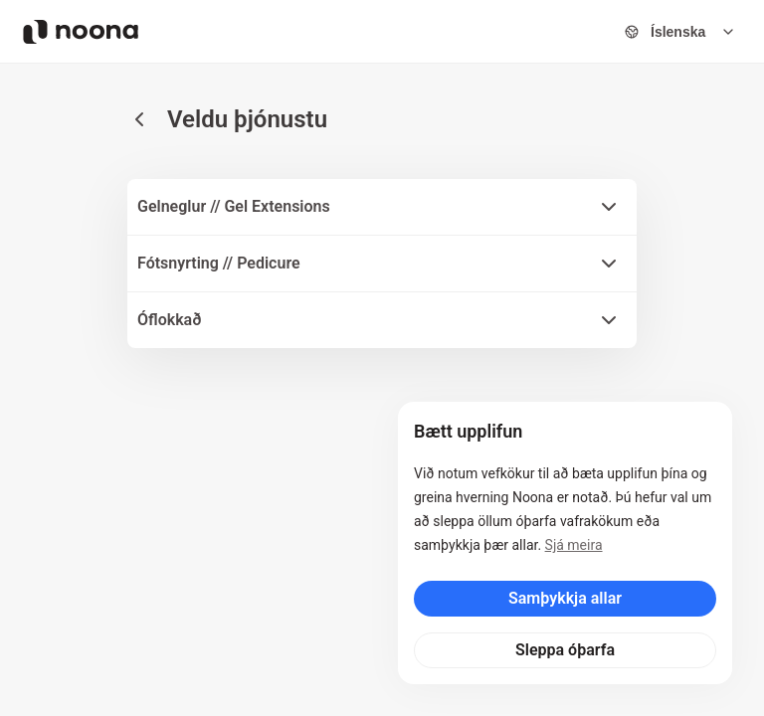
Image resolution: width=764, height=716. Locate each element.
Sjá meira (574, 545)
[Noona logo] (80, 32)
